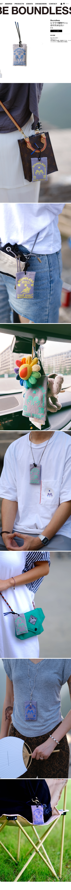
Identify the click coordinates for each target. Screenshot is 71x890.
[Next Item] (42, 44)
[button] (61, 4)
